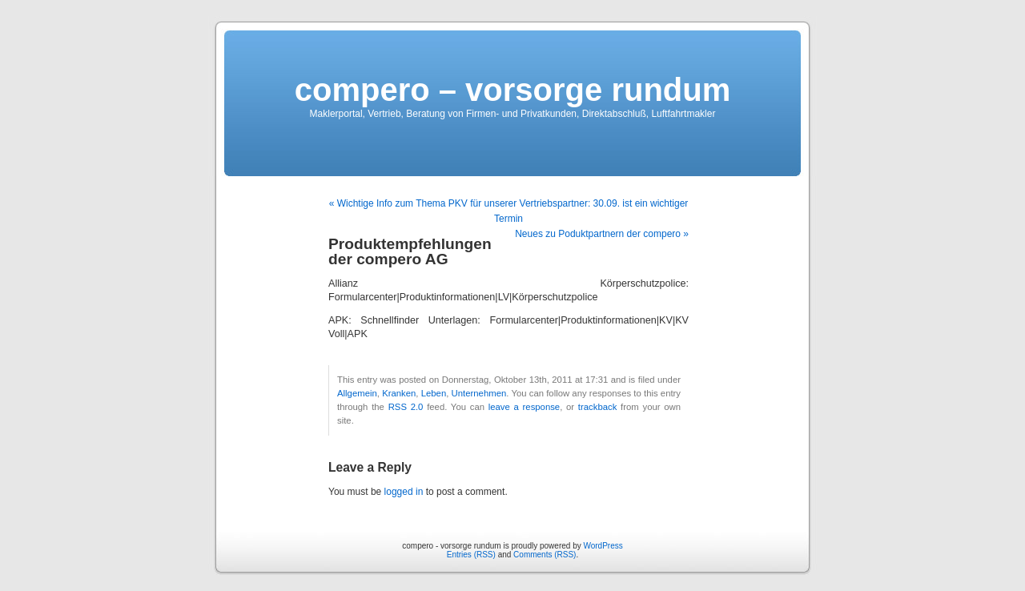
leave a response (524, 407)
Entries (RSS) (471, 554)
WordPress (602, 545)
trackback (597, 407)
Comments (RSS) (544, 554)
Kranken (399, 393)
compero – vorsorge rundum (513, 89)
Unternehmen (479, 393)
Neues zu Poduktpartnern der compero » (602, 233)
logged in (404, 491)
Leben (434, 393)
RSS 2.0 (406, 407)
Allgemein (357, 393)
